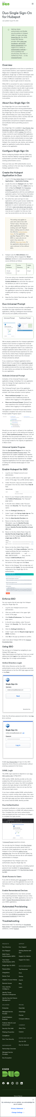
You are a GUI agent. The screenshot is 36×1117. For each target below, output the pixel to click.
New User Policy (21, 242)
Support (16, 928)
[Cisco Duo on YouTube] (12, 1083)
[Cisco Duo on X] (8, 1083)
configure (25, 158)
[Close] (33, 1102)
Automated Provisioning (9, 916)
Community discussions (19, 926)
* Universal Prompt (8, 842)
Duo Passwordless (12, 762)
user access (22, 880)
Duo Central (27, 845)
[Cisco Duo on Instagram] (17, 1083)
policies (21, 132)
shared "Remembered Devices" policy (18, 900)
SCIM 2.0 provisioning (18, 914)
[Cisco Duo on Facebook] (3, 1083)
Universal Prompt (16, 57)
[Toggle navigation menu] (32, 4)
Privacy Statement (17, 1110)
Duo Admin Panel (19, 179)
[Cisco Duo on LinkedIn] (21, 1083)
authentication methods (18, 49)
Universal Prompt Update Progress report (14, 452)
